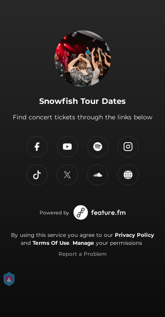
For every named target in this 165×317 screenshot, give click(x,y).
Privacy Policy (134, 235)
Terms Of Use (51, 243)
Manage (83, 243)
